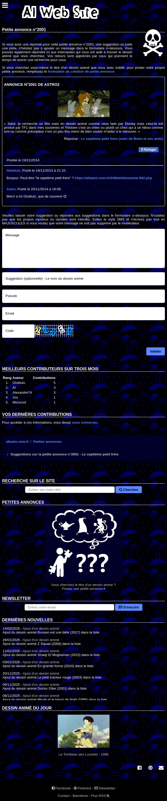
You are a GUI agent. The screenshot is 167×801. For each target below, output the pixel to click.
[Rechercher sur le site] (70, 489)
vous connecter (85, 422)
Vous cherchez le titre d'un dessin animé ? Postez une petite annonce (83, 548)
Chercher (128, 490)
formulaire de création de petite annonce (81, 71)
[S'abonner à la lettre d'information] (69, 607)
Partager (148, 149)
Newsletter (104, 788)
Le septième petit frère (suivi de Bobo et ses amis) (122, 139)
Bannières (80, 796)
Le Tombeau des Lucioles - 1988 (83, 735)
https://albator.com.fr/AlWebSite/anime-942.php (113, 178)
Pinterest (82, 788)
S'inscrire (129, 607)
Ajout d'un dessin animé (41, 628)
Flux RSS (100, 796)
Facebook (61, 788)
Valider (155, 351)
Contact (64, 796)
